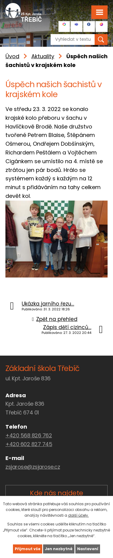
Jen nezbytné (59, 548)
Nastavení (87, 548)
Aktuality (42, 56)
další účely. (78, 515)
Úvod (12, 56)
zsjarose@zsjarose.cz (32, 467)
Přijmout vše (27, 548)
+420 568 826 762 (28, 435)
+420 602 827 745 (28, 444)
